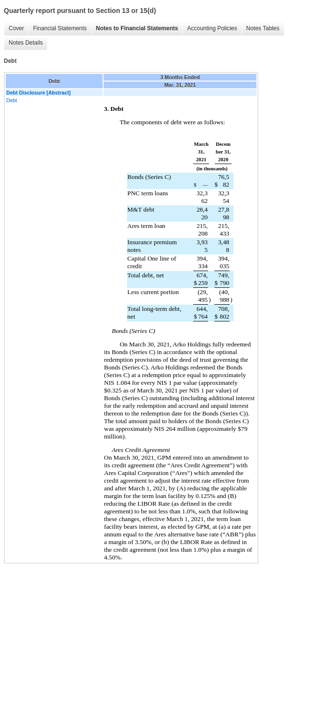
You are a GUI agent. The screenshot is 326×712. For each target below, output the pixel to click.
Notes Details (26, 42)
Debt (11, 100)
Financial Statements (60, 28)
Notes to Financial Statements (137, 28)
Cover (16, 28)
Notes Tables (262, 28)
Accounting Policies (212, 28)
